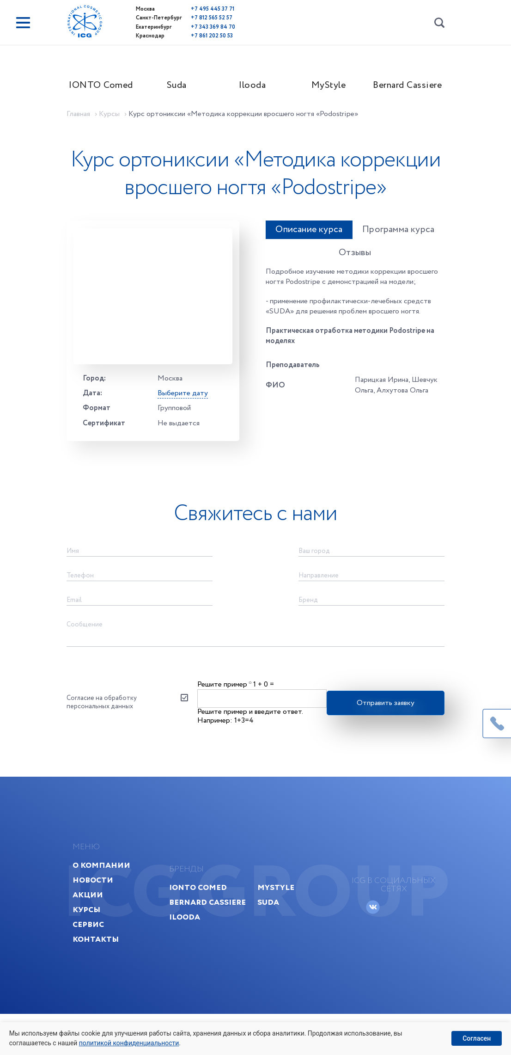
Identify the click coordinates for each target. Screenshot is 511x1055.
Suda (179, 86)
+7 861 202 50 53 (203, 35)
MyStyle (331, 86)
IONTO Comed (104, 86)
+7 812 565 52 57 (203, 18)
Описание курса (293, 260)
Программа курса (391, 260)
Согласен (476, 1038)
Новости (96, 919)
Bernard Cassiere (409, 86)
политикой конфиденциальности (129, 1043)
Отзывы (344, 283)
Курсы (90, 948)
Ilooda (255, 86)
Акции (91, 933)
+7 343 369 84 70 (204, 27)
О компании (105, 904)
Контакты (99, 978)
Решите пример (224, 718)
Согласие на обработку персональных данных (104, 737)
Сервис (92, 963)
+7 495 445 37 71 (204, 9)
